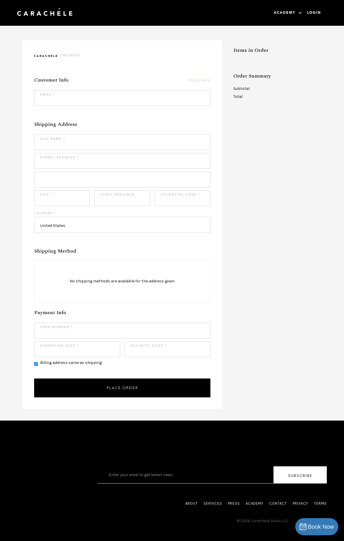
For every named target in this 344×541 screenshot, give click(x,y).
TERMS (320, 503)
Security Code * (148, 346)
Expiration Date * (59, 346)
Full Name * (52, 139)
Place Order (122, 388)
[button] (288, 13)
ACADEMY (254, 503)
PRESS (234, 503)
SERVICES (213, 503)
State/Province (117, 195)
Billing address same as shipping (71, 362)
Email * (47, 94)
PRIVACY (300, 503)
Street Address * (59, 157)
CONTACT (278, 503)
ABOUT (191, 503)
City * (46, 195)
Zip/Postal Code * (180, 195)
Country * (45, 213)
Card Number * (56, 327)
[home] (44, 13)
